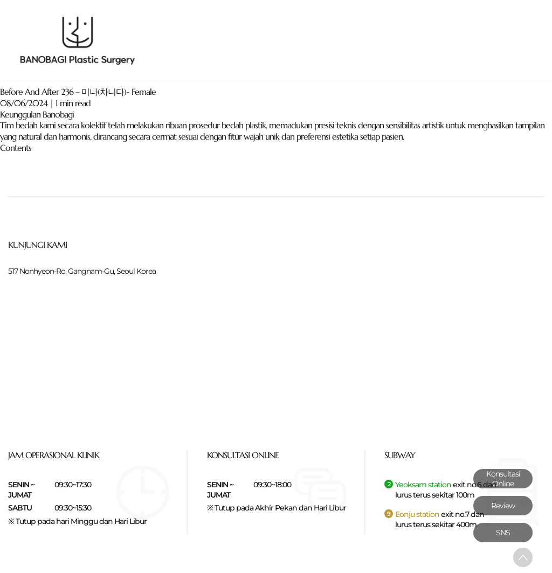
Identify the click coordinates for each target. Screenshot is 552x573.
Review (503, 505)
